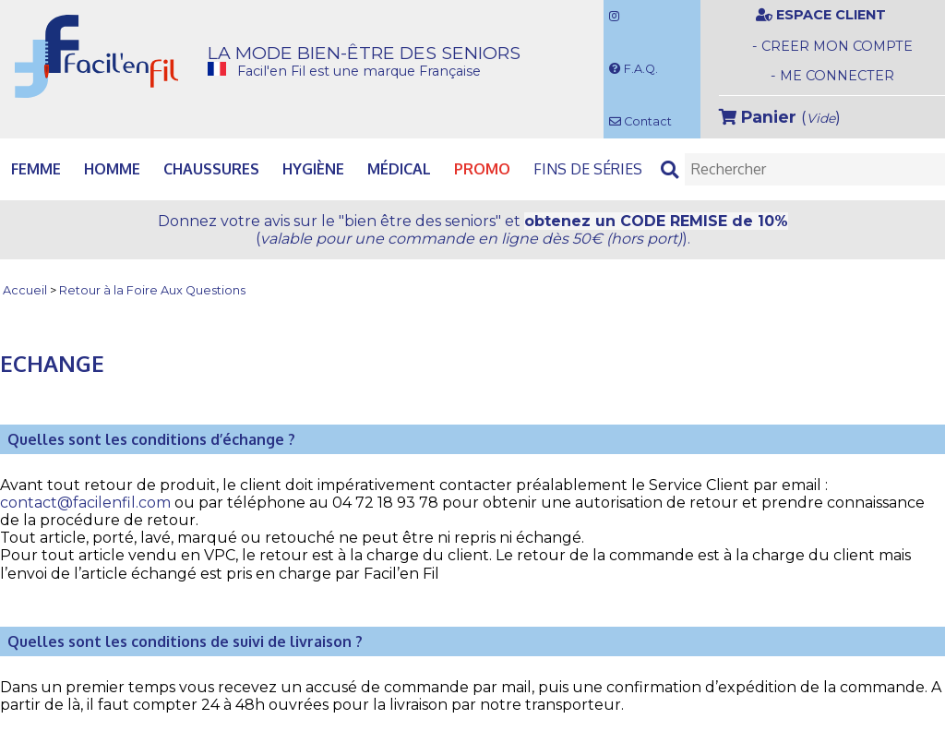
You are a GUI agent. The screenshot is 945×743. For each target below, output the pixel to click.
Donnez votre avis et (473, 229)
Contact (640, 121)
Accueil (25, 291)
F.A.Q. (633, 69)
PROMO (482, 169)
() (780, 116)
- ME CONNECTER (832, 75)
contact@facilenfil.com (85, 502)
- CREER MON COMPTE (832, 46)
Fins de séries (587, 169)
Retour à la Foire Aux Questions (152, 291)
